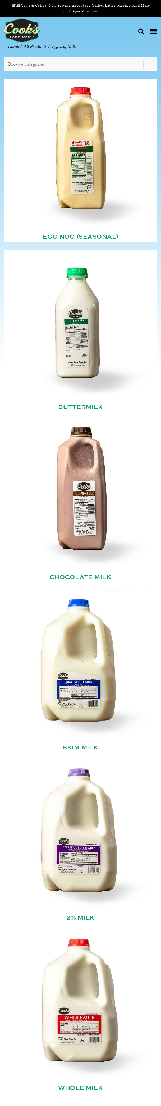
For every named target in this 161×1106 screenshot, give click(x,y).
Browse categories (26, 64)
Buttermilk (80, 407)
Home (13, 46)
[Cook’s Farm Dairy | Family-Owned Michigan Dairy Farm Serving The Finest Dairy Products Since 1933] (22, 29)
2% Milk (80, 917)
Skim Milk (80, 747)
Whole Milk (80, 1088)
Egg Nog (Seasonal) (80, 236)
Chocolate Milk (80, 577)
